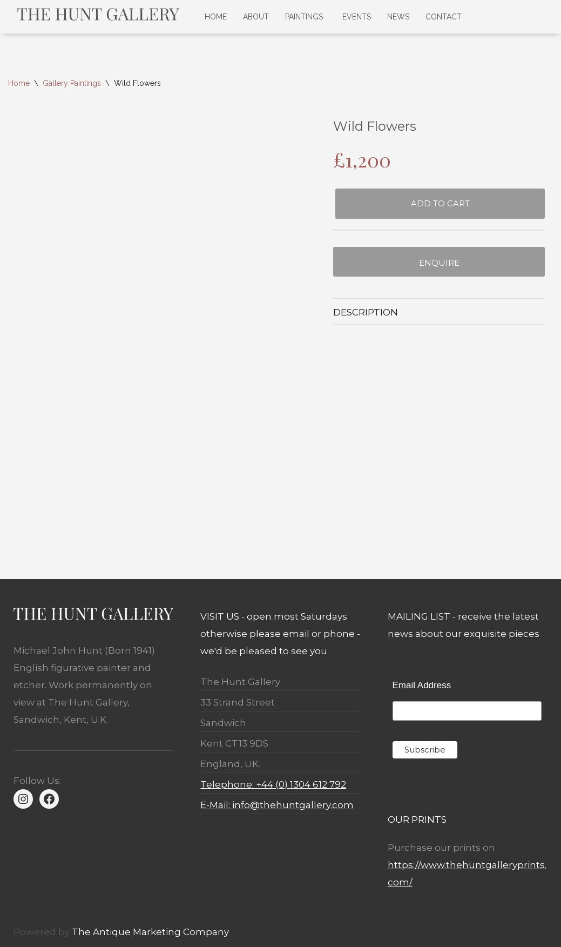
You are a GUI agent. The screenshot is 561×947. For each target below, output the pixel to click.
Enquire (439, 263)
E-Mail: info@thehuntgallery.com (277, 805)
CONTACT (443, 16)
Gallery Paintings (72, 83)
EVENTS (356, 16)
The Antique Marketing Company (150, 931)
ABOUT (256, 16)
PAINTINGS (304, 16)
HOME (216, 16)
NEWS (398, 16)
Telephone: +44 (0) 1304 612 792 (273, 784)
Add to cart (440, 203)
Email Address (422, 685)
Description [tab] (365, 312)
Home (19, 83)
